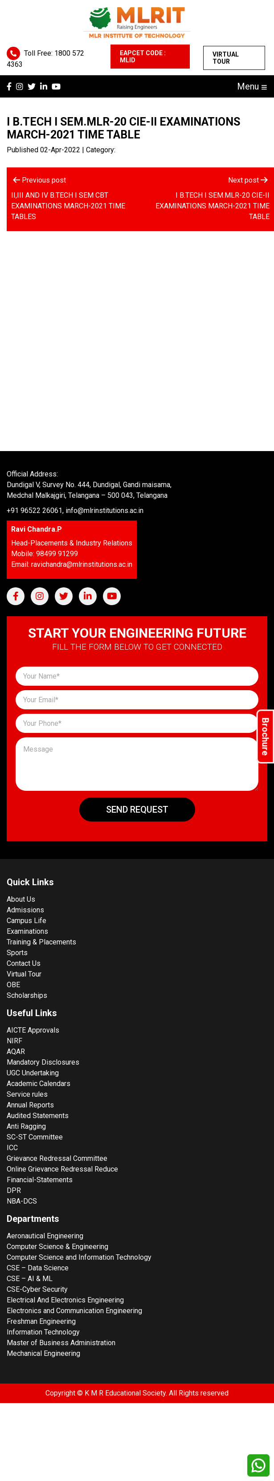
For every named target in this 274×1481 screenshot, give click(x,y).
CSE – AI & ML (30, 1278)
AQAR (16, 1051)
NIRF (14, 1041)
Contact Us (24, 963)
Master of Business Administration (61, 1343)
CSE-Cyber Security (37, 1289)
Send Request (137, 809)
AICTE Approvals (33, 1030)
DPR (14, 1190)
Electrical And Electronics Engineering (65, 1300)
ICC (12, 1147)
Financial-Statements (40, 1180)
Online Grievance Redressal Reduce (62, 1169)
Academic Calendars (38, 1083)
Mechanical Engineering (43, 1353)
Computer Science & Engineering (57, 1246)
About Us (21, 899)
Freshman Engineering (41, 1321)
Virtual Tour (226, 58)
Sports (17, 952)
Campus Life (26, 920)
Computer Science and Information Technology (79, 1257)
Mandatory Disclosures (43, 1062)
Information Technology (43, 1332)
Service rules (27, 1094)
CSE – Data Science (38, 1268)
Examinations (27, 931)
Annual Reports (30, 1105)
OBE (13, 985)
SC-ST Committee (35, 1137)
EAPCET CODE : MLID (143, 56)
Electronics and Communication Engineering (74, 1310)
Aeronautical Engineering (45, 1236)
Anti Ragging (26, 1126)
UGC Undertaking (33, 1073)
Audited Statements (38, 1115)
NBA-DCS (22, 1201)
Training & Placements (41, 942)
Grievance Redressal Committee (57, 1158)
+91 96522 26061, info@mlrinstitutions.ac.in (75, 510)
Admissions (25, 910)
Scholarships (27, 995)
